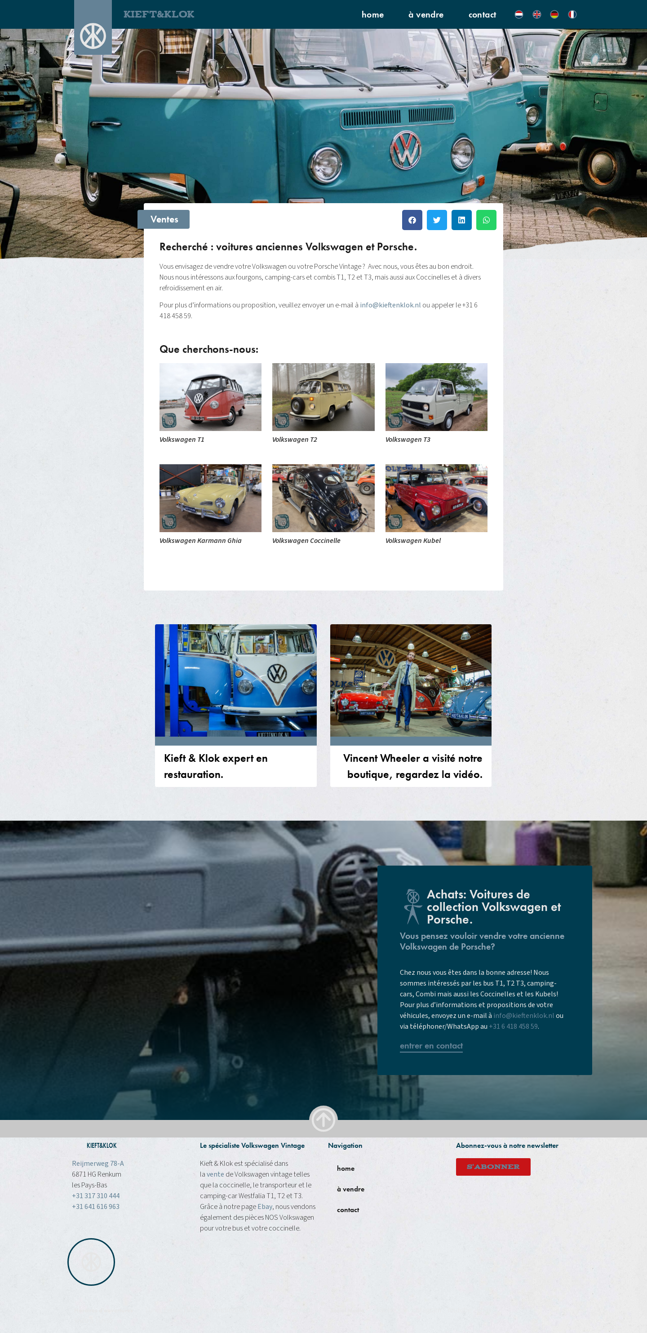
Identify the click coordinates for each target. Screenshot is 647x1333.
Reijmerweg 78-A (98, 1164)
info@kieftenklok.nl (390, 305)
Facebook (391, 1310)
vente (215, 1174)
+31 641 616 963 (96, 1207)
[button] (412, 220)
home (373, 14)
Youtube (459, 1310)
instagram (426, 1310)
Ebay (264, 1207)
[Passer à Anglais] (537, 14)
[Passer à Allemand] (554, 14)
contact (482, 14)
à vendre (425, 14)
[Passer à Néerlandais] (519, 14)
